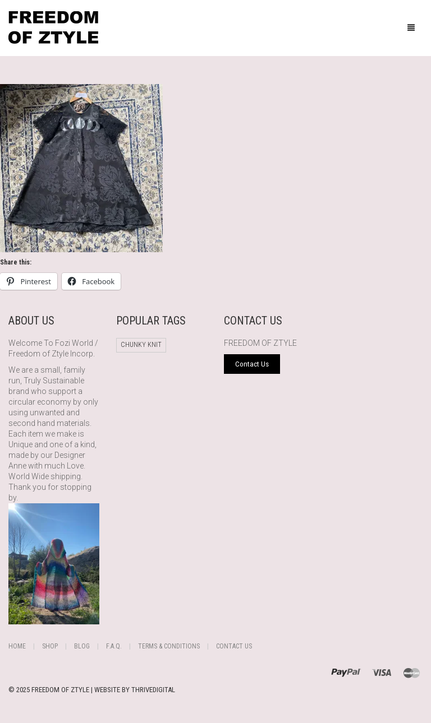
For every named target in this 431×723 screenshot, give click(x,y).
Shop (50, 646)
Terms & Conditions (169, 646)
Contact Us (234, 646)
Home (17, 646)
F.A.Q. (114, 646)
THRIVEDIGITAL (153, 689)
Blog (82, 646)
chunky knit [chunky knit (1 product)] (141, 345)
